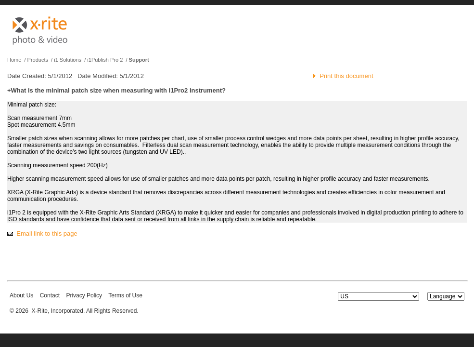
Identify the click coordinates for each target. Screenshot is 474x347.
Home (14, 60)
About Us (21, 295)
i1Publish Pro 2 (105, 60)
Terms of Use (125, 295)
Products (37, 60)
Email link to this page (46, 233)
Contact (50, 295)
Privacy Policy (84, 295)
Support (139, 60)
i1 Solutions (67, 60)
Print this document (346, 76)
